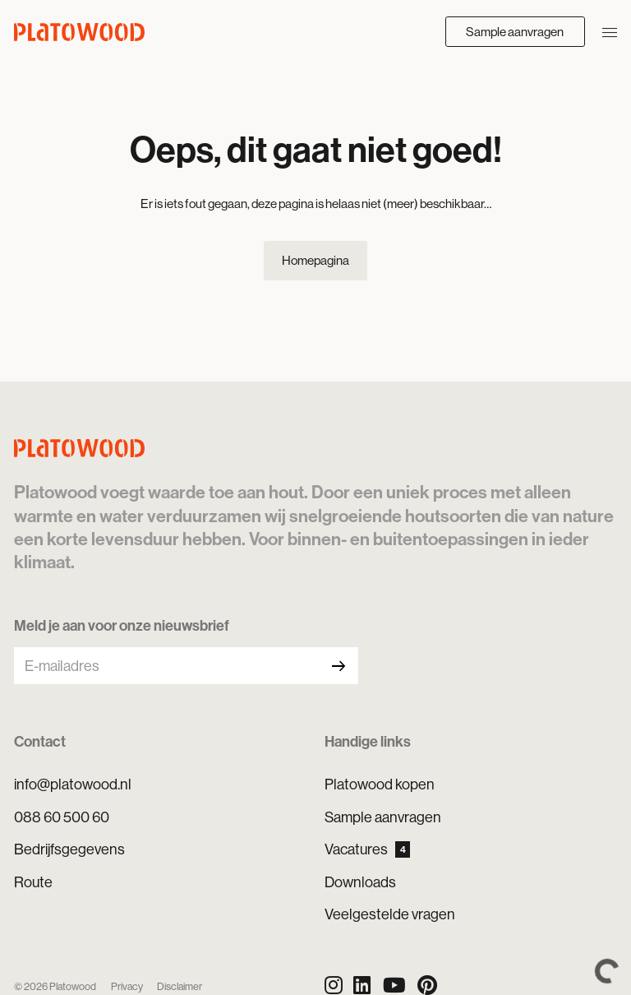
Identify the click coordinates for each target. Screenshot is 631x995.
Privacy (127, 986)
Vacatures (367, 849)
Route (33, 882)
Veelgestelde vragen (390, 914)
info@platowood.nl (72, 784)
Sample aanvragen (515, 32)
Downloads (360, 882)
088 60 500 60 (61, 817)
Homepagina (315, 260)
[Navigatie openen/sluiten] (609, 31)
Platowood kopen (380, 784)
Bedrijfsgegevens (69, 849)
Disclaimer (179, 986)
